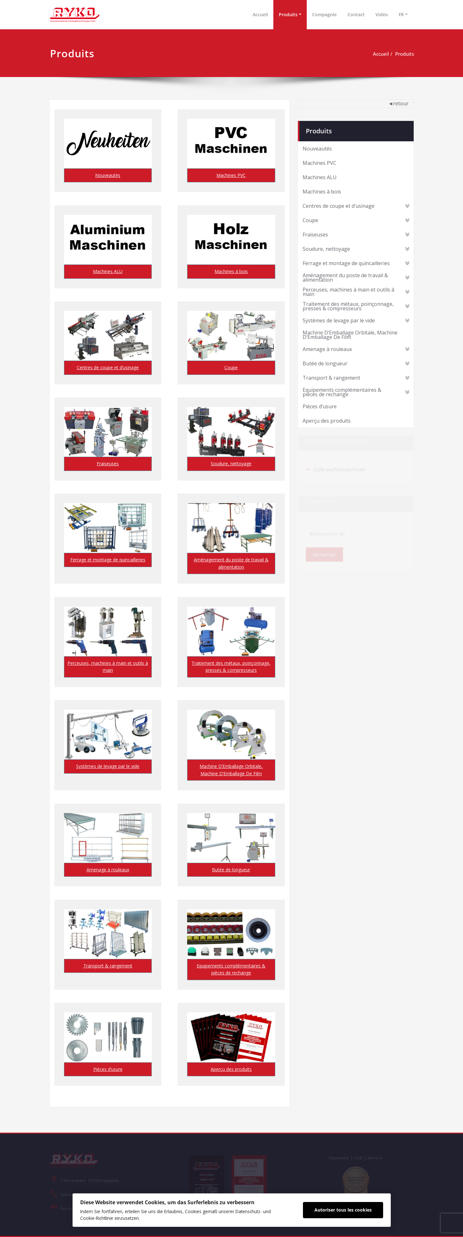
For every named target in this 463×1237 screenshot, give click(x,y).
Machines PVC (231, 175)
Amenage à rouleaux (108, 870)
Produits (288, 14)
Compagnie (324, 14)
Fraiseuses (108, 463)
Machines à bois (231, 271)
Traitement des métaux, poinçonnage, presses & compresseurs (231, 666)
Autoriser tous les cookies (343, 1210)
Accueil (260, 14)
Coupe (231, 367)
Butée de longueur (231, 870)
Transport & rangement (107, 966)
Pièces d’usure (108, 1069)
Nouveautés (107, 175)
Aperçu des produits (231, 1069)
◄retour (398, 103)
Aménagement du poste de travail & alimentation (231, 563)
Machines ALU (108, 271)
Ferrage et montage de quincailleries (107, 560)
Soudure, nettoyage (231, 463)
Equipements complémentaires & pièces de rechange (231, 969)
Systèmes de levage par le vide (107, 766)
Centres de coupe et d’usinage (108, 367)
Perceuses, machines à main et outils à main (107, 666)
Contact (356, 14)
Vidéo (381, 14)
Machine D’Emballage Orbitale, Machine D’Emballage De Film (231, 769)
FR (401, 14)
